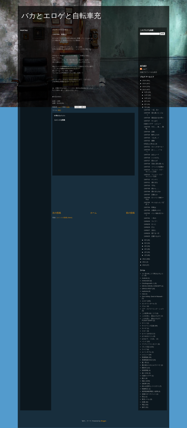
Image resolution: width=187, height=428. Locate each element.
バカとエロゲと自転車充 (61, 16)
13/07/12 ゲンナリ (151, 179)
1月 (145, 255)
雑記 (59, 110)
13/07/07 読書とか (151, 194)
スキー (144, 331)
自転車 (144, 383)
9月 (145, 101)
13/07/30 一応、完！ (151, 110)
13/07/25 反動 (149, 132)
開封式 (144, 368)
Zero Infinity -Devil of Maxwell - (152, 296)
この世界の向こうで (149, 313)
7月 (145, 107)
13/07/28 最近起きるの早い (154, 118)
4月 (145, 246)
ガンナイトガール (148, 303)
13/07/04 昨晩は (150, 207)
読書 (143, 402)
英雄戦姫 (145, 357)
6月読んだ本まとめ (150, 144)
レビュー (145, 355)
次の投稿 (56, 213)
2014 (144, 86)
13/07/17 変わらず (151, 161)
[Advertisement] (93, 193)
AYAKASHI (145, 281)
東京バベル (146, 399)
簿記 (143, 405)
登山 (143, 397)
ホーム (93, 213)
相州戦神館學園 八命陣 (150, 391)
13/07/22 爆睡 (149, 141)
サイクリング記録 (148, 326)
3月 (145, 249)
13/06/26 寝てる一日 (151, 233)
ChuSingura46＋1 (148, 283)
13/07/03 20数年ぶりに (152, 210)
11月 (146, 95)
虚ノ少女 (145, 373)
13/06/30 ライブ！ (151, 221)
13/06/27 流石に (150, 230)
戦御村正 (145, 389)
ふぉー (144, 69)
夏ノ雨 (144, 362)
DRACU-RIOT (147, 288)
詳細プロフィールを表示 (148, 72)
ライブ (144, 349)
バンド (144, 341)
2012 (144, 259)
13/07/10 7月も (149, 185)
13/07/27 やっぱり (151, 121)
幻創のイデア (146, 376)
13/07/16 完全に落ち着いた (154, 164)
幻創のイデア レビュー (152, 124)
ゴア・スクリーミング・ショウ (153, 309)
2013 (144, 89)
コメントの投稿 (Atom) (64, 217)
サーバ (144, 323)
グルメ (144, 306)
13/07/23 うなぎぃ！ (151, 138)
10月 (146, 98)
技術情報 (145, 370)
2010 (144, 265)
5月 (145, 243)
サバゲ (144, 328)
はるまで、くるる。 (149, 339)
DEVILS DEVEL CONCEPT (151, 286)
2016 (144, 80)
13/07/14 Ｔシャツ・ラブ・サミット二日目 (154, 171)
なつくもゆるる (147, 333)
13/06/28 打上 (149, 227)
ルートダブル (146, 352)
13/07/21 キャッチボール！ (154, 147)
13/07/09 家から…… (151, 188)
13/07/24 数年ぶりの (151, 135)
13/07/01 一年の (150, 218)
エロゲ (144, 301)
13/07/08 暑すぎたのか (152, 191)
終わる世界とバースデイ (150, 386)
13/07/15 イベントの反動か (154, 167)
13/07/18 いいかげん (151, 158)
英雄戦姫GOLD (147, 360)
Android (144, 278)
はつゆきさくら (147, 336)
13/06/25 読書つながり (152, 236)
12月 (146, 92)
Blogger (103, 421)
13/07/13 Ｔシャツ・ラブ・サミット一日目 (154, 175)
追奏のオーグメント (149, 394)
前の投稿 (130, 213)
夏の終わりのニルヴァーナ (151, 365)
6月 (145, 240)
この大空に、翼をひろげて (151, 316)
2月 (145, 252)
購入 (143, 378)
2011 (144, 262)
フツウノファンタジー (149, 344)
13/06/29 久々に (150, 224)
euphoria (145, 291)
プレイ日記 (146, 347)
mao (143, 294)
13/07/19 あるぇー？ (151, 155)
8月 (145, 104)
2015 (144, 83)
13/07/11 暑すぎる (151, 182)
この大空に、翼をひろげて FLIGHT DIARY (151, 319)
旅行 (143, 407)
